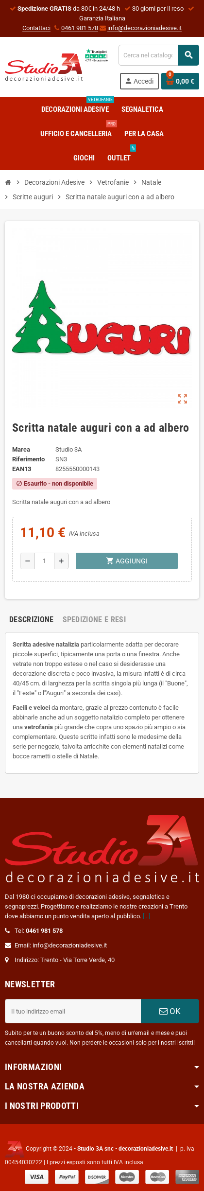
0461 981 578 (79, 28)
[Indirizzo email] (73, 1011)
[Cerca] (159, 55)
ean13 (21, 469)
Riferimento (28, 459)
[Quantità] (44, 561)
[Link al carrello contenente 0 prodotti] (180, 81)
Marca (21, 449)
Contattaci (36, 28)
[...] (146, 916)
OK (170, 1011)
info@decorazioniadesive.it (144, 28)
